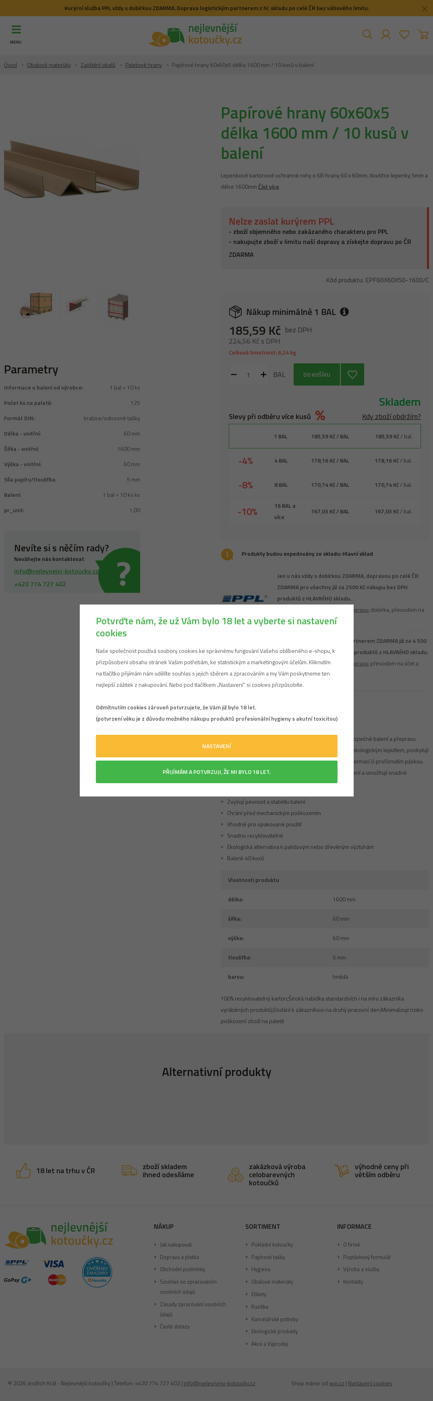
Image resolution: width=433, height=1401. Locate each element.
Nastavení (216, 746)
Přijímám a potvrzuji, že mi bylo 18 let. (217, 771)
